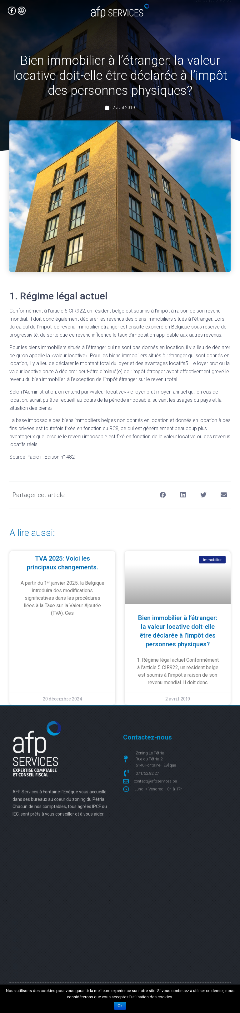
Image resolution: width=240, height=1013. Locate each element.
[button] (163, 495)
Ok (120, 1006)
